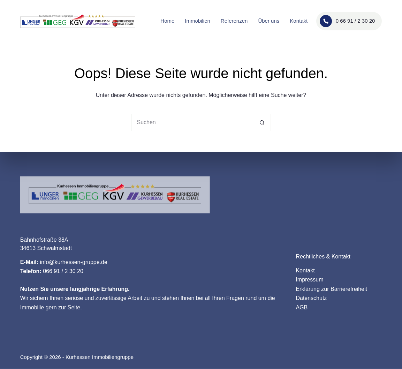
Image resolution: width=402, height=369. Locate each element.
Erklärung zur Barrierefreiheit (331, 289)
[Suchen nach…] (192, 122)
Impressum (309, 280)
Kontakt (299, 21)
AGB (302, 307)
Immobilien (197, 21)
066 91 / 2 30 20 (63, 271)
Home (167, 21)
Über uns (268, 21)
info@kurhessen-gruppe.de (73, 262)
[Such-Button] (262, 122)
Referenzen (234, 21)
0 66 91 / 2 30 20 (347, 21)
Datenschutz (311, 298)
